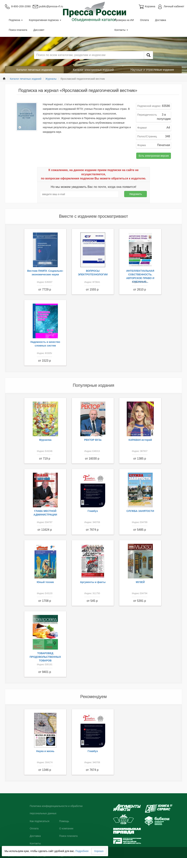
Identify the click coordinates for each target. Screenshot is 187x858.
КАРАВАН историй (140, 439)
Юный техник (45, 582)
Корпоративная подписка (45, 20)
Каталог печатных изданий (34, 69)
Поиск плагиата (18, 29)
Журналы (50, 78)
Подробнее (82, 851)
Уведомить (135, 194)
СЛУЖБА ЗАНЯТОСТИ (140, 511)
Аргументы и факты (93, 582)
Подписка (16, 20)
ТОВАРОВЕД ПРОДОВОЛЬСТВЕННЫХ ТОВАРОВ (45, 657)
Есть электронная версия (154, 155)
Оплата (144, 20)
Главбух (93, 511)
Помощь (64, 821)
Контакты (121, 29)
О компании (66, 828)
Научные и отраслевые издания (152, 69)
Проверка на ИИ (124, 20)
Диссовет (38, 29)
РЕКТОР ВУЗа (93, 439)
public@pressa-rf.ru (48, 6)
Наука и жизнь (45, 751)
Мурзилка (45, 439)
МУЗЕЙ (140, 582)
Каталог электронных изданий (93, 69)
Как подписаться (39, 821)
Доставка (160, 20)
